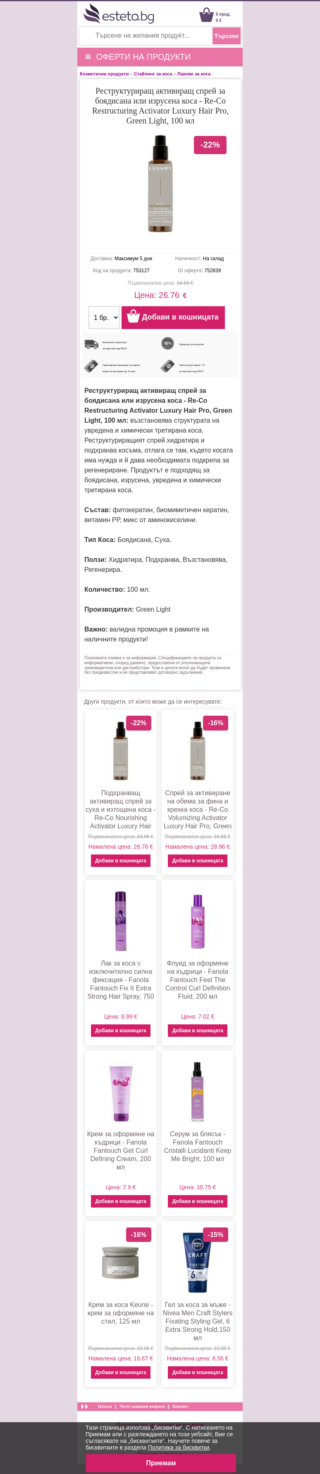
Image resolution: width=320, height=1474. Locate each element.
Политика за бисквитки (179, 1447)
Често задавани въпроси (142, 1406)
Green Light (153, 609)
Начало (105, 1406)
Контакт (180, 1406)
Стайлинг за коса (153, 73)
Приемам (161, 1463)
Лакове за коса (194, 73)
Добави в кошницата (120, 861)
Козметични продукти (104, 73)
